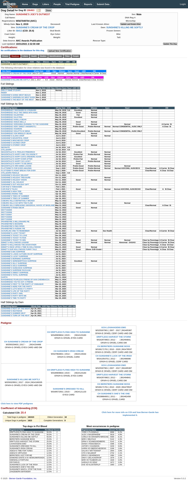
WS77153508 (6, 217)
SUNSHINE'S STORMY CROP (13, 145)
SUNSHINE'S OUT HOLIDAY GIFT (15, 184)
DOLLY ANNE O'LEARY (11, 90)
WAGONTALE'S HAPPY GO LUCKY (16, 161)
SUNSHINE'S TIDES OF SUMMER (15, 196)
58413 (19, 30)
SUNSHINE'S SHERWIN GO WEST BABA (18, 97)
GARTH (4, 277)
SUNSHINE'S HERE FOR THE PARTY (16, 286)
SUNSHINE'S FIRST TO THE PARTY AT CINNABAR (22, 284)
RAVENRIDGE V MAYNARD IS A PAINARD (18, 110)
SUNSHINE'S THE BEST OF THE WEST (17, 100)
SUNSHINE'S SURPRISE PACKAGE (16, 270)
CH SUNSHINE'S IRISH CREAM (68, 351)
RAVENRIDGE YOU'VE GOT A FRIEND (17, 282)
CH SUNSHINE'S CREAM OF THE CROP (23, 341)
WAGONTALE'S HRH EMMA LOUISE (16, 166)
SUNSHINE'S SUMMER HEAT (13, 313)
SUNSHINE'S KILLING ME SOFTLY (124, 27)
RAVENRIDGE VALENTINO (12, 115)
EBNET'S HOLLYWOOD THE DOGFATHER (18, 245)
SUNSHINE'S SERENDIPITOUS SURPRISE (18, 261)
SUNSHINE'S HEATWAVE (11, 311)
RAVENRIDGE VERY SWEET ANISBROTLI (18, 126)
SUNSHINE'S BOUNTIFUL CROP (14, 138)
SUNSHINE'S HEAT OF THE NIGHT (15, 309)
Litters (45, 4)
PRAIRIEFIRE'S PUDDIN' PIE (13, 228)
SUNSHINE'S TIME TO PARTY (13, 298)
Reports (88, 4)
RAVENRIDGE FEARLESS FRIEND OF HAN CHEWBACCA (25, 280)
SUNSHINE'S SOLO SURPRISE (14, 266)
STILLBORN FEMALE (10, 173)
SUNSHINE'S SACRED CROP (13, 143)
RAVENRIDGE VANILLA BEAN (13, 120)
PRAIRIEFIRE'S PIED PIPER (13, 226)
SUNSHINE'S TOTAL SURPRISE (14, 275)
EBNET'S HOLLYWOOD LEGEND (15, 242)
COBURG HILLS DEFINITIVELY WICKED (18, 201)
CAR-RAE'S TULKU (9, 189)
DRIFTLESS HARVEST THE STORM (114, 337)
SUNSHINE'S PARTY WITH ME (13, 296)
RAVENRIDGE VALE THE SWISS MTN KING (19, 113)
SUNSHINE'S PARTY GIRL (12, 293)
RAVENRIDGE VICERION (11, 129)
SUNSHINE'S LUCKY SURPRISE (14, 256)
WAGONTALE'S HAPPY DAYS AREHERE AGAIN (21, 157)
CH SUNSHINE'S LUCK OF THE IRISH (114, 356)
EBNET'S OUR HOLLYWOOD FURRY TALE (19, 249)
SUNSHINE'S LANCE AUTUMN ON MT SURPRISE (21, 254)
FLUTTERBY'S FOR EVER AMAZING (16, 168)
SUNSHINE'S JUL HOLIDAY (12, 182)
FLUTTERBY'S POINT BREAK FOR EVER (18, 171)
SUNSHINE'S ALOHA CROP (12, 136)
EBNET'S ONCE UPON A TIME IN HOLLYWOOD (21, 247)
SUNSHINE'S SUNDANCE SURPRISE (16, 268)
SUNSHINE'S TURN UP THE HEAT (15, 316)
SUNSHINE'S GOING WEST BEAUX (16, 95)
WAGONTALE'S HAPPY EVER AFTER (16, 159)
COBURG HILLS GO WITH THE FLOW (17, 203)
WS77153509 (6, 219)
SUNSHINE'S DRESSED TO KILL (68, 389)
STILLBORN (6, 150)
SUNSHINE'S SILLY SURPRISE (14, 263)
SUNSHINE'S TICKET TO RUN (13, 238)
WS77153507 (6, 215)
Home (25, 4)
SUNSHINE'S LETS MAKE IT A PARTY (17, 289)
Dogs (35, 4)
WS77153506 (6, 212)
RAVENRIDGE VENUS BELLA (13, 122)
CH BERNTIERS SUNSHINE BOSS (113, 346)
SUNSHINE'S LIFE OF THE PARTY (15, 291)
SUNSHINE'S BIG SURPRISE (13, 252)
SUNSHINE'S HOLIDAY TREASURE (15, 177)
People (57, 4)
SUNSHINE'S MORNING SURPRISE (15, 259)
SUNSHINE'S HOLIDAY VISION (14, 180)
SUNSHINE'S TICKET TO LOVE (14, 235)
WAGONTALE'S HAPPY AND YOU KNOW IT (19, 154)
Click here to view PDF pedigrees (17, 403)
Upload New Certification (59, 51)
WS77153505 (6, 210)
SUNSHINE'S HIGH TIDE (11, 191)
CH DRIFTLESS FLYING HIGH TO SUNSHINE (68, 332)
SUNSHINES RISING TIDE (12, 194)
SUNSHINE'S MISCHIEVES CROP (15, 140)
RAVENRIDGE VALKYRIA (11, 117)
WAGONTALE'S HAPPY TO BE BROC (16, 164)
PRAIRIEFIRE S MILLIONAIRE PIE (15, 222)
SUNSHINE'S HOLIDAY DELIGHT (14, 175)
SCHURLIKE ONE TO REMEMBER (15, 231)
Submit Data (103, 4)
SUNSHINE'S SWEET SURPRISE (14, 273)
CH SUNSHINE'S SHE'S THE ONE (114, 393)
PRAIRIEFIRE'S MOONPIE (12, 224)
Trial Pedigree (72, 4)
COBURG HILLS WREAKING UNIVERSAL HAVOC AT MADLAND (28, 205)
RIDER (4, 93)
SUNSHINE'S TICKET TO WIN (13, 240)
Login (183, 4)
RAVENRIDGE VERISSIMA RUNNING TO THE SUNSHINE (24, 124)
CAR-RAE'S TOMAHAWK (11, 187)
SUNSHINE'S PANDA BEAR (12, 208)
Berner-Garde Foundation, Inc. (23, 478)
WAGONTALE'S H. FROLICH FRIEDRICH (18, 152)
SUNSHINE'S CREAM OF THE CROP (35, 27)
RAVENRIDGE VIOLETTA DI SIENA (15, 131)
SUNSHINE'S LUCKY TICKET (13, 233)
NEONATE (5, 147)
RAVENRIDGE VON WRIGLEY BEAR (16, 133)
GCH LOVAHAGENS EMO (113, 327)
